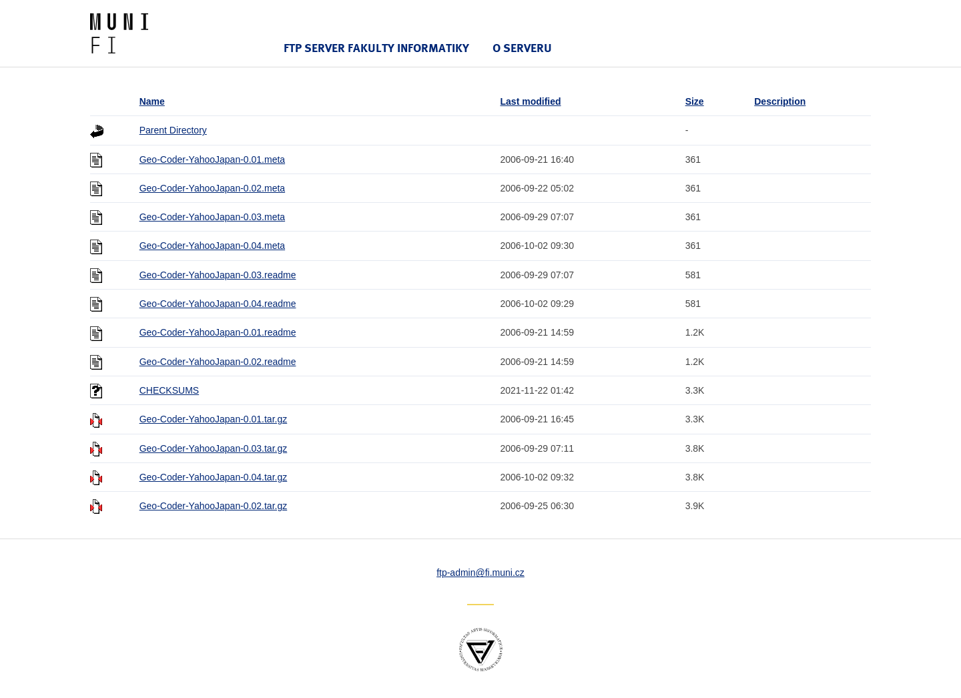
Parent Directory (173, 130)
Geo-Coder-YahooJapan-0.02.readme (217, 361)
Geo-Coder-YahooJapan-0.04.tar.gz (213, 477)
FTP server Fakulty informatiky (376, 47)
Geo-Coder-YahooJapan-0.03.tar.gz (213, 448)
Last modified (531, 101)
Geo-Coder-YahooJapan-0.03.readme (217, 275)
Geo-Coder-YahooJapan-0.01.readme (217, 332)
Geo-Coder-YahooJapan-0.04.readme (217, 303)
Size (694, 101)
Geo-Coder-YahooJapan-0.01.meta (212, 159)
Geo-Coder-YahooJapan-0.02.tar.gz (213, 505)
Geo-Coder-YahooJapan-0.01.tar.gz (213, 419)
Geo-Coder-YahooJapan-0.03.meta (212, 217)
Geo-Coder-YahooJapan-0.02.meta (212, 188)
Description (780, 101)
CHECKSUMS (169, 390)
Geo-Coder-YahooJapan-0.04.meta (212, 245)
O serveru (522, 47)
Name (152, 101)
